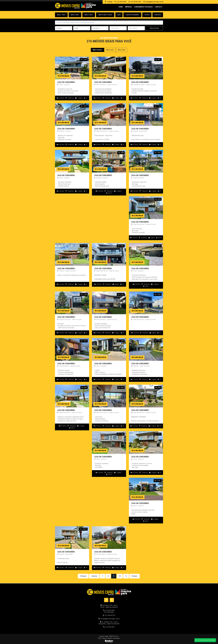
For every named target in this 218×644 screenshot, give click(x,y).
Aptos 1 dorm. (61, 15)
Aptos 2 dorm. (75, 15)
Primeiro (83, 576)
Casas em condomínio (132, 15)
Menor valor (110, 50)
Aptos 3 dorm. (89, 15)
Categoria (59, 28)
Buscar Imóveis (154, 28)
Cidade (76, 28)
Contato (158, 7)
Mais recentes (97, 50)
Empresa (128, 7)
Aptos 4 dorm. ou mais (105, 15)
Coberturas (157, 15)
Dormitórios (95, 28)
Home (121, 7)
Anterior (94, 576)
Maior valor (121, 50)
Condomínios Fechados (143, 7)
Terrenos (147, 15)
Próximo (135, 576)
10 (119, 576)
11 (126, 576)
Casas (119, 15)
